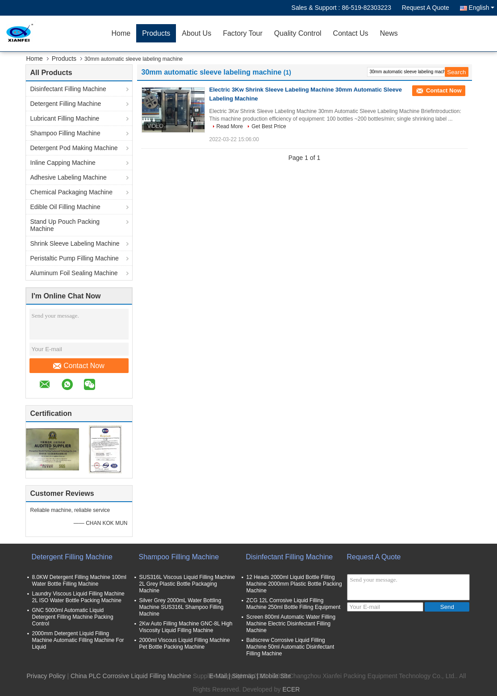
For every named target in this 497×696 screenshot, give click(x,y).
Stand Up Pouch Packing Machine (65, 225)
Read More (230, 126)
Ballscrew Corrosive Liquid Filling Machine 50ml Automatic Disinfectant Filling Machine (290, 647)
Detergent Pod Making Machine (74, 147)
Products (156, 33)
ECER (291, 689)
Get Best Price (268, 126)
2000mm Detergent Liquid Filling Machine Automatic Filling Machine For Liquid (78, 640)
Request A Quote (425, 7)
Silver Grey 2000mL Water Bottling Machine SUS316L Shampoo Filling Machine (181, 607)
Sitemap (243, 675)
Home (121, 33)
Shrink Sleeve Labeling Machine (75, 243)
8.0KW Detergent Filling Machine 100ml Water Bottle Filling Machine (79, 580)
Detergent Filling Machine (65, 103)
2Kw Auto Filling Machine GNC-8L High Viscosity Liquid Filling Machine (186, 627)
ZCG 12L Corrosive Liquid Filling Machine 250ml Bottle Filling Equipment (293, 603)
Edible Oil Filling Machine (65, 206)
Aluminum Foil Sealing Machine (74, 273)
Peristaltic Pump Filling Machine (74, 258)
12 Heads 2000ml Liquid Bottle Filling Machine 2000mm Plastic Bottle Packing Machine (294, 584)
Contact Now (78, 366)
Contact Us (350, 33)
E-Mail (218, 675)
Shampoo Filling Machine (65, 133)
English (481, 7)
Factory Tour (243, 33)
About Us (196, 33)
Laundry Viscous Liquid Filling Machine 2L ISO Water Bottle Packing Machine (78, 597)
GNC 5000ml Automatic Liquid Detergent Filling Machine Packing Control (72, 617)
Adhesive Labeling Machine (68, 177)
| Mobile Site (274, 675)
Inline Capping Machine (63, 162)
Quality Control (298, 33)
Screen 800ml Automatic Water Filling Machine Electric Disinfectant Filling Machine (291, 623)
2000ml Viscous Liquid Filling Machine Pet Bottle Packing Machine (184, 643)
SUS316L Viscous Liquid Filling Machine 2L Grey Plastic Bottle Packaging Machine (187, 584)
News (389, 33)
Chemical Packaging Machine (71, 192)
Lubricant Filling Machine (65, 118)
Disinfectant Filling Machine (68, 88)
